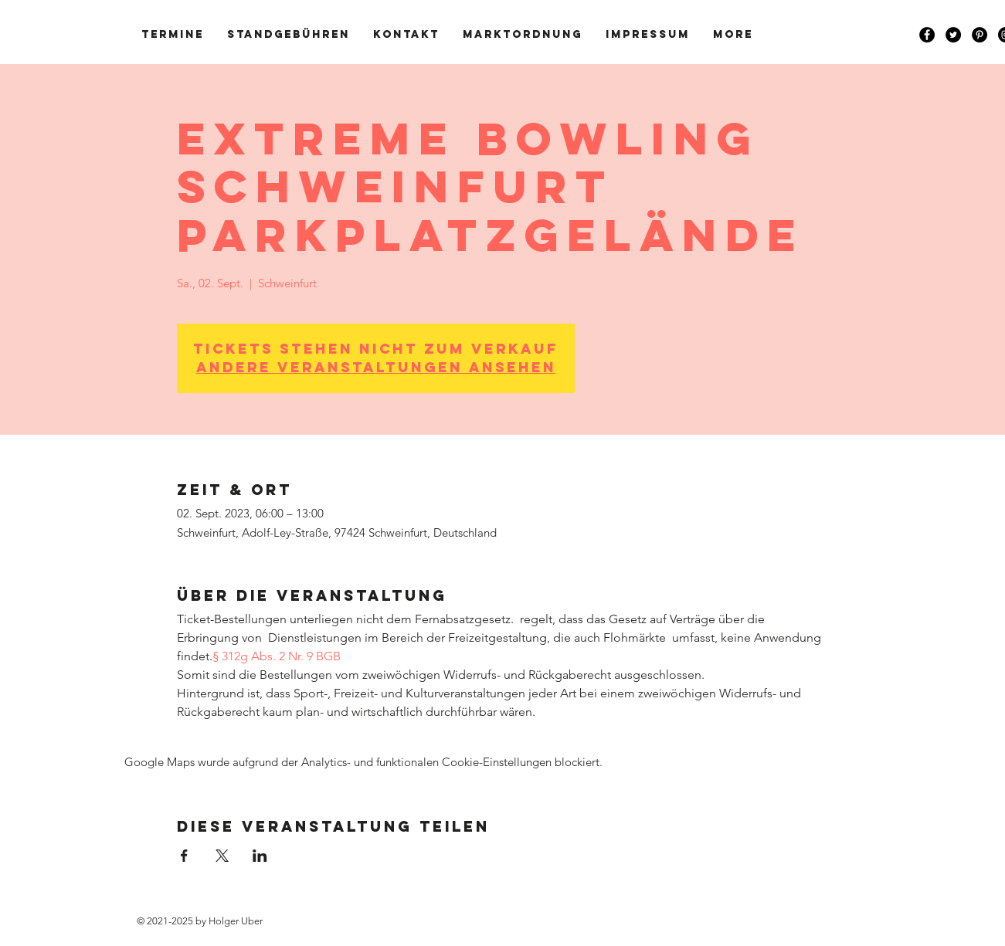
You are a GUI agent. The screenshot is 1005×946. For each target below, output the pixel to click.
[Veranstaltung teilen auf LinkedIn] (260, 855)
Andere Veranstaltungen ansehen (376, 367)
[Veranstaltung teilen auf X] (222, 855)
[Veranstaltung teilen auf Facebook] (184, 855)
